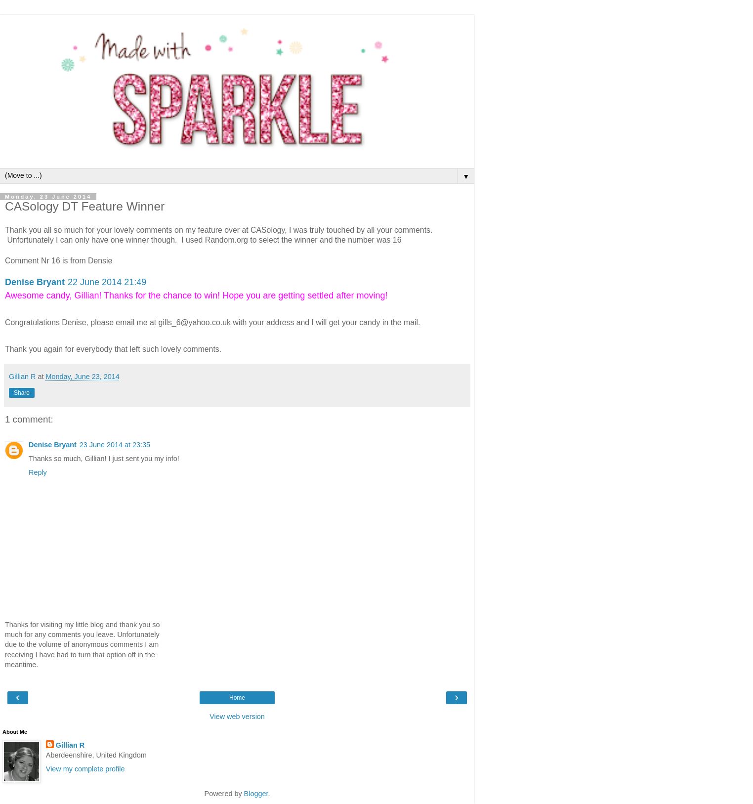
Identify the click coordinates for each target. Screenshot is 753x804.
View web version (237, 716)
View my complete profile (85, 769)
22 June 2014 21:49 (107, 282)
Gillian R (70, 745)
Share (22, 392)
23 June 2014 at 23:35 (115, 445)
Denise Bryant (35, 282)
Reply (38, 472)
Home (237, 697)
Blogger (256, 794)
